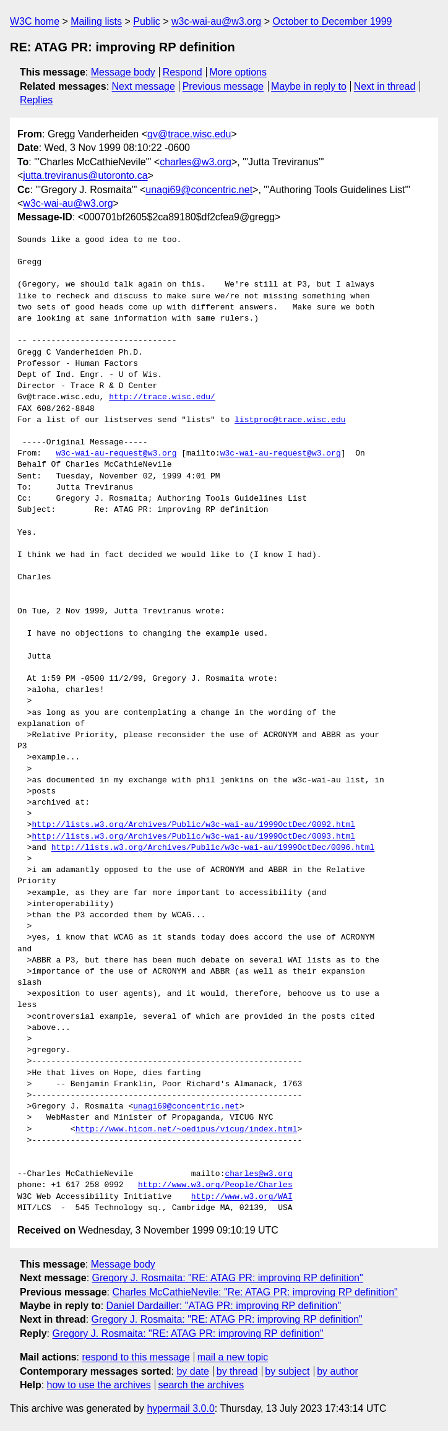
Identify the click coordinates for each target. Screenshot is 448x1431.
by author (337, 1371)
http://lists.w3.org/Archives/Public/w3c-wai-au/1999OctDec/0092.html (193, 825)
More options (238, 72)
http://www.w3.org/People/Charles (215, 1185)
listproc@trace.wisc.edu (290, 420)
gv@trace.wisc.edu (189, 134)
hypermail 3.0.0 (180, 1408)
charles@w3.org (195, 162)
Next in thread (385, 86)
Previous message (223, 86)
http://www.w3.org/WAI (242, 1197)
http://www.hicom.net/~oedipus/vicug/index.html (186, 1129)
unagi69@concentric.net (198, 189)
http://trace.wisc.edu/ (162, 397)
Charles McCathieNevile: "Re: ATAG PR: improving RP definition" (254, 1292)
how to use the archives (99, 1385)
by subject (287, 1371)
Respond (182, 72)
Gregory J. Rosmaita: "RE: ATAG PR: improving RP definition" (227, 1278)
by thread (237, 1371)
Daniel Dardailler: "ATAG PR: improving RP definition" (224, 1305)
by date (192, 1371)
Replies (36, 100)
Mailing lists (96, 21)
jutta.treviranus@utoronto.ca (85, 175)
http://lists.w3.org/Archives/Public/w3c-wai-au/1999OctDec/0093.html (193, 836)
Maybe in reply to (309, 86)
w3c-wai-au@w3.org (216, 21)
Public (146, 21)
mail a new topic (233, 1357)
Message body (123, 72)
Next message (143, 86)
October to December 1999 (332, 21)
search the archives (201, 1385)
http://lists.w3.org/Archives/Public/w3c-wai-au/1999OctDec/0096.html (213, 848)
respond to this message (135, 1357)
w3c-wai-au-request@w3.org (116, 453)
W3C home (34, 21)
